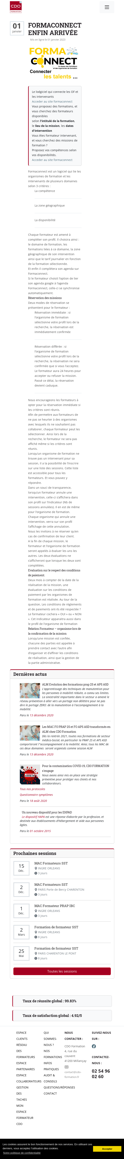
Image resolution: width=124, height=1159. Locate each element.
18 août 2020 (38, 801)
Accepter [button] (107, 1148)
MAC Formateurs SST (51, 863)
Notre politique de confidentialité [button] (22, 1152)
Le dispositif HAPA (34, 817)
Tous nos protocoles (32, 789)
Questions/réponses (59, 1087)
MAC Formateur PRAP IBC (54, 906)
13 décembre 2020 (41, 715)
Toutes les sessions (62, 971)
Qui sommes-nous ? (50, 1039)
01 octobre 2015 (40, 831)
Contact (50, 1093)
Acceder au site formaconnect (52, 101)
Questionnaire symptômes (36, 795)
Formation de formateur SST (56, 927)
